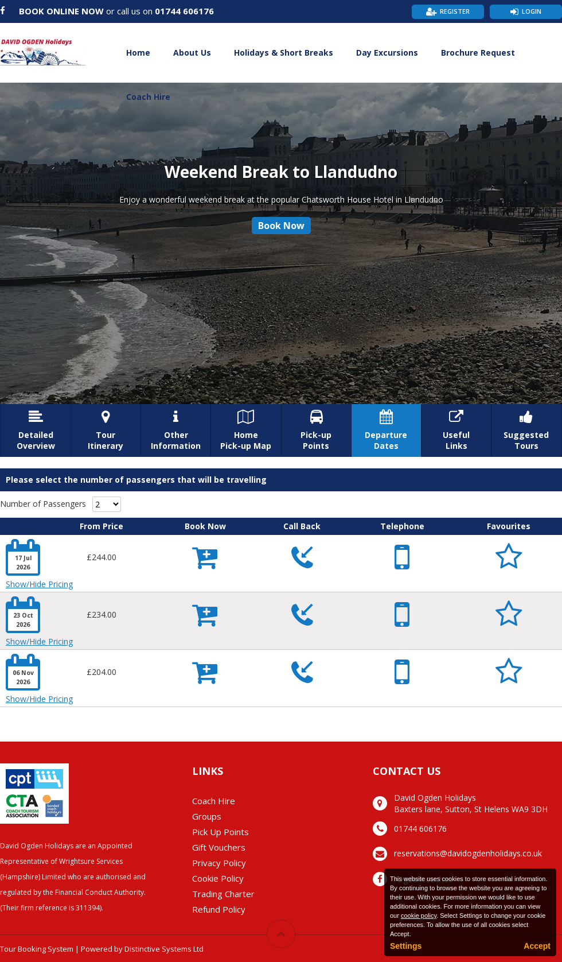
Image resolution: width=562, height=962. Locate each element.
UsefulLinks (456, 430)
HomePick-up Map (245, 430)
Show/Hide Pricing (39, 584)
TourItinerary (105, 430)
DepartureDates (386, 430)
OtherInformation (175, 430)
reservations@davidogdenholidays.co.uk (468, 853)
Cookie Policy (218, 878)
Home (138, 52)
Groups (206, 816)
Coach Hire (148, 96)
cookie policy (418, 915)
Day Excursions (387, 52)
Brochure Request (478, 52)
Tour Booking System (36, 949)
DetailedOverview (36, 430)
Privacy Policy (219, 862)
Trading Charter (223, 893)
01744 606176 (184, 11)
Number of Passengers (43, 503)
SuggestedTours (526, 430)
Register (455, 11)
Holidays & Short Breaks (283, 52)
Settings (406, 946)
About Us (192, 52)
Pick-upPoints (316, 430)
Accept (537, 946)
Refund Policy (218, 909)
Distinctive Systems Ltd (164, 949)
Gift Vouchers (218, 847)
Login (531, 11)
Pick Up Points (220, 831)
